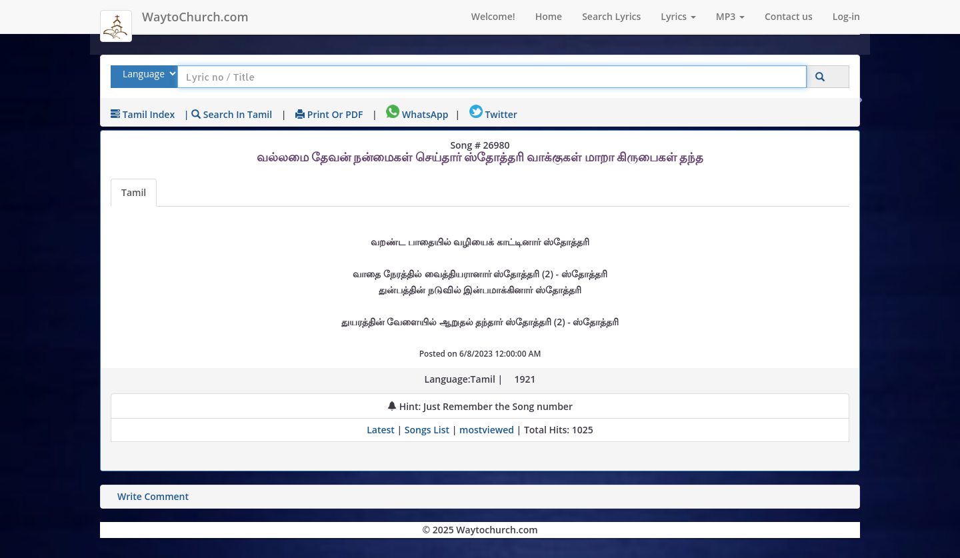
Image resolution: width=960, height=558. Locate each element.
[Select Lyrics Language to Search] (147, 74)
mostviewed (486, 429)
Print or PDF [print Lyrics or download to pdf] (329, 114)
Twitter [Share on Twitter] (493, 114)
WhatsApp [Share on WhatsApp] (417, 114)
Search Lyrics (611, 16)
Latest (382, 429)
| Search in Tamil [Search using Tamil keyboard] (228, 114)
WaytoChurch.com (195, 17)
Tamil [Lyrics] (133, 192)
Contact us (789, 16)
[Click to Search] (820, 77)
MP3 (730, 16)
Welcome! (493, 16)
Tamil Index (143, 114)
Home (549, 16)
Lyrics (678, 16)
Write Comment (153, 496)
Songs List (427, 429)
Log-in (846, 16)
